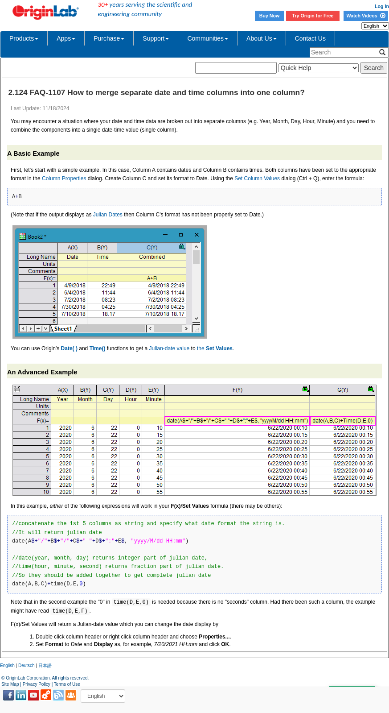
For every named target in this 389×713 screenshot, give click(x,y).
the (215, 348)
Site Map (10, 684)
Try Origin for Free (313, 15)
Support (156, 38)
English (7, 665)
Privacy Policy (36, 684)
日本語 (45, 665)
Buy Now (269, 15)
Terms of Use (67, 684)
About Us (261, 38)
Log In (382, 6)
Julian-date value (169, 348)
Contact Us (310, 38)
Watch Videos (365, 15)
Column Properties (64, 178)
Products (23, 38)
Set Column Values (257, 178)
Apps (66, 38)
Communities (207, 38)
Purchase (109, 38)
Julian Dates (108, 214)
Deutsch (26, 665)
